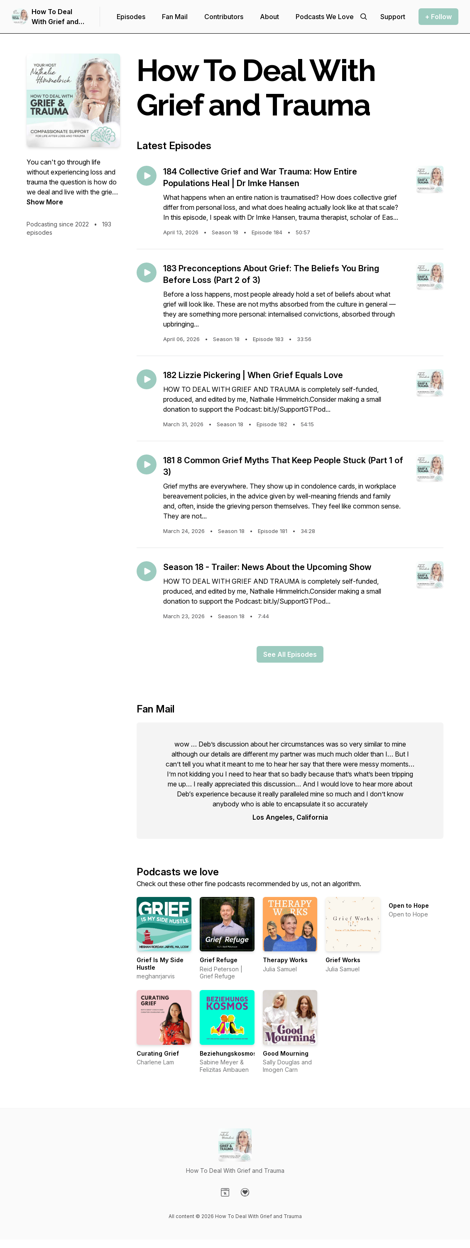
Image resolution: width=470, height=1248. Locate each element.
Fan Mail (175, 16)
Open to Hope (409, 905)
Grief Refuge (218, 959)
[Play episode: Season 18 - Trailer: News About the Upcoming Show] (147, 571)
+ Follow (438, 16)
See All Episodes (290, 654)
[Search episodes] (363, 17)
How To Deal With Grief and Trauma (55, 17)
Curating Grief (158, 1053)
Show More (45, 202)
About (269, 16)
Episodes (131, 16)
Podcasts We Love (325, 16)
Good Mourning (285, 1053)
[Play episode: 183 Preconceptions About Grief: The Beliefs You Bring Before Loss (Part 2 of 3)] (147, 273)
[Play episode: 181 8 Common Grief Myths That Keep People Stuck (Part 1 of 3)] (147, 464)
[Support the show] (392, 17)
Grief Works (343, 959)
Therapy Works (285, 959)
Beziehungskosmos (228, 1053)
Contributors (223, 16)
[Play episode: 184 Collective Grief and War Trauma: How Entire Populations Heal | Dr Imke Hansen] (147, 176)
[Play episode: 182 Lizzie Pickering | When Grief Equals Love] (147, 379)
